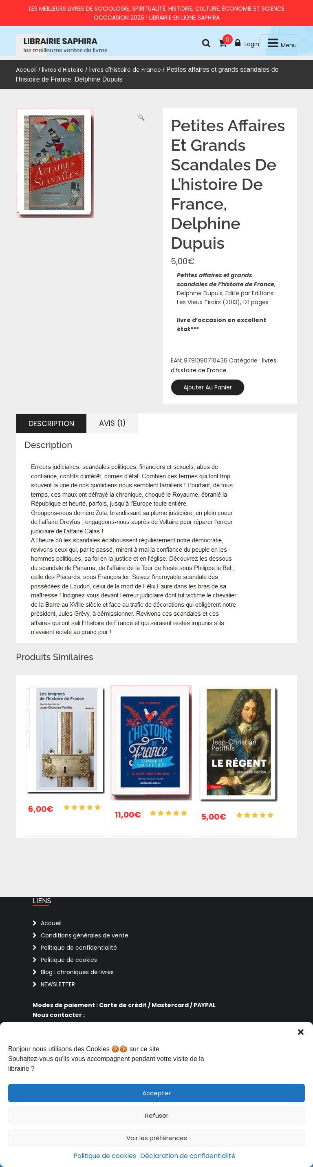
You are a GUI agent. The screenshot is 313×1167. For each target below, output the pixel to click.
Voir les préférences (156, 1138)
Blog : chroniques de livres (77, 972)
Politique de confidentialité (79, 948)
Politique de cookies (104, 1155)
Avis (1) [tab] (112, 423)
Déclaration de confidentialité (188, 1155)
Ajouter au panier (207, 387)
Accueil (26, 70)
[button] (301, 1032)
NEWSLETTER (58, 984)
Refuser (156, 1115)
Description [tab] (51, 423)
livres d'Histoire (63, 70)
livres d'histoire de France (125, 70)
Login (247, 43)
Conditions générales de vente (84, 935)
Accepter (156, 1093)
